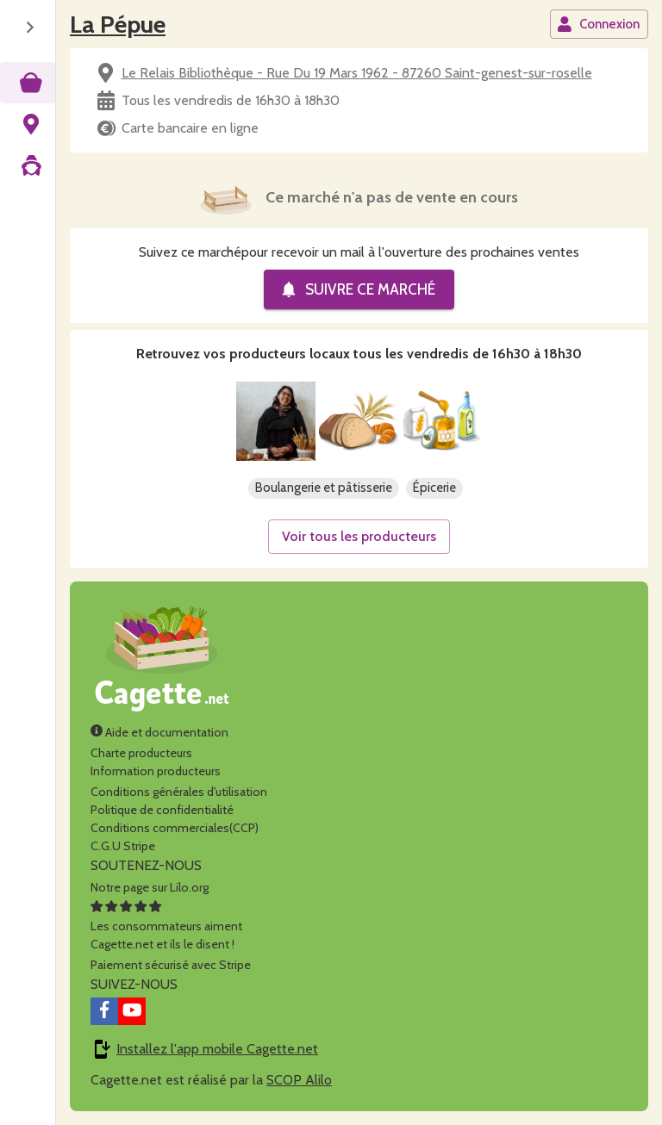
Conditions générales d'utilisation (179, 791)
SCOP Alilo (299, 1080)
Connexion (598, 24)
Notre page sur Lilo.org (150, 887)
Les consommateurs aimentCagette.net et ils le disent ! (166, 926)
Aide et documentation (159, 732)
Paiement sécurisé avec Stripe (171, 965)
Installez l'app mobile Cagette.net (217, 1049)
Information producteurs (156, 771)
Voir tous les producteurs (359, 536)
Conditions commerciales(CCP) (175, 828)
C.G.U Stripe (123, 846)
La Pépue (118, 24)
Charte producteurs (141, 753)
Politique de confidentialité (162, 809)
